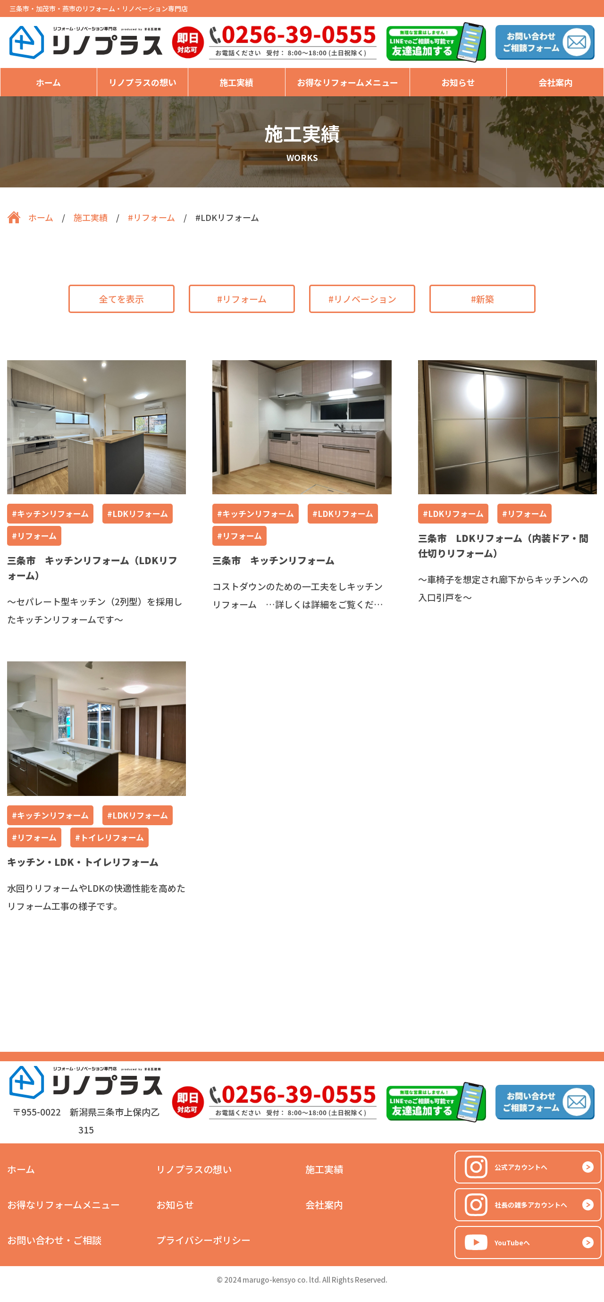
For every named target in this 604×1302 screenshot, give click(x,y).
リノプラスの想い (142, 82)
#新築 (482, 298)
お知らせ (458, 82)
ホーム (48, 82)
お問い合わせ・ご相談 (54, 1240)
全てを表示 (121, 298)
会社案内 (555, 82)
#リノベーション (362, 298)
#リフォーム (242, 298)
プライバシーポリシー (203, 1240)
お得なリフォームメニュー (347, 82)
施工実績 (236, 82)
